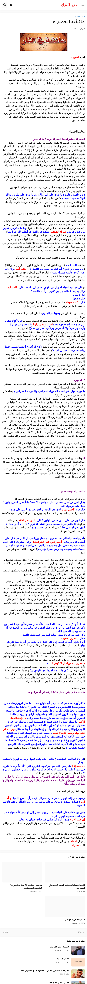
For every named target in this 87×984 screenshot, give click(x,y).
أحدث (80, 932)
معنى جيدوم (63, 959)
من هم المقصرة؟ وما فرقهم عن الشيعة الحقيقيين (26, 886)
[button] (83, 5)
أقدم (6, 932)
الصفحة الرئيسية (77, 17)
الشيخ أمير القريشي (59, 947)
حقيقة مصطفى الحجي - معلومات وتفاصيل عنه (45, 971)
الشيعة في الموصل (75, 920)
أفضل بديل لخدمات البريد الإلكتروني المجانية (66, 886)
